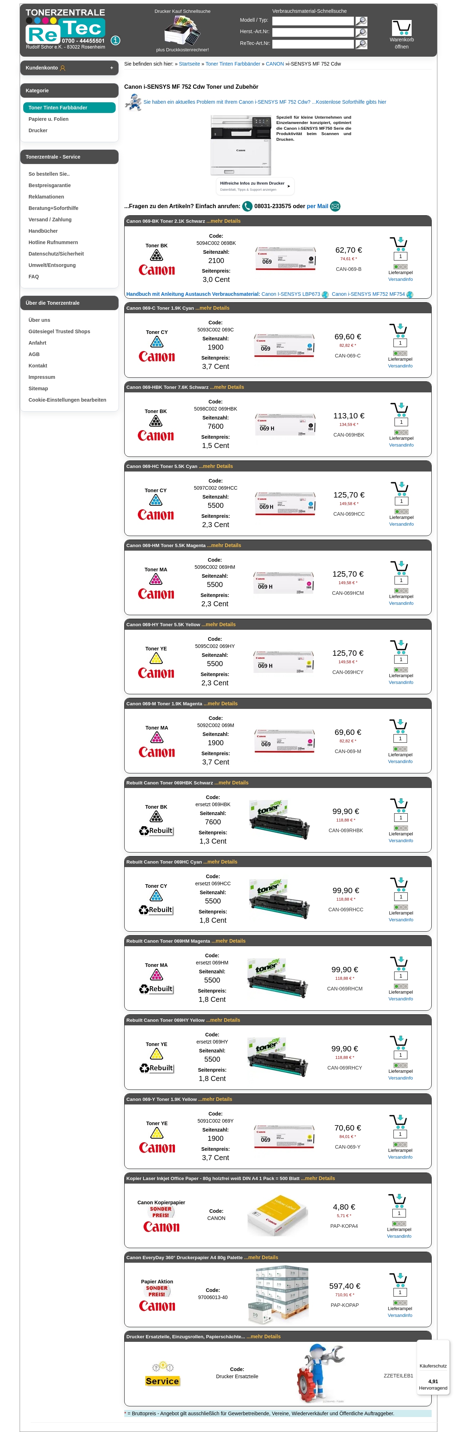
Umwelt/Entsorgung (52, 265)
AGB (34, 354)
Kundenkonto (46, 68)
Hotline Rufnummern (53, 242)
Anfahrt (37, 343)
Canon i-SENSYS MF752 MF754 (373, 294)
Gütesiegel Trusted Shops (59, 331)
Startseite (189, 64)
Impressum (42, 377)
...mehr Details (223, 221)
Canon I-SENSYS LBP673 (227, 294)
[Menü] (445, 1344)
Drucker (38, 130)
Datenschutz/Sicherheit (56, 254)
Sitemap (38, 388)
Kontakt (38, 366)
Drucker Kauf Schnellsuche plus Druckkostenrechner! (183, 30)
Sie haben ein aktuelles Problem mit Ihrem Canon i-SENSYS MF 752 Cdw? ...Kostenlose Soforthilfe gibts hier (255, 102)
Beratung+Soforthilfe (54, 208)
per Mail (317, 206)
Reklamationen (46, 197)
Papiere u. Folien (49, 119)
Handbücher (43, 231)
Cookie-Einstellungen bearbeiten (67, 400)
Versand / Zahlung (50, 219)
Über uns (39, 320)
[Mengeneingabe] (400, 256)
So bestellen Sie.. (49, 174)
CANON (275, 64)
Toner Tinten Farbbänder (58, 107)
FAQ (34, 276)
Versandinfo (400, 279)
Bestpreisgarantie (50, 185)
